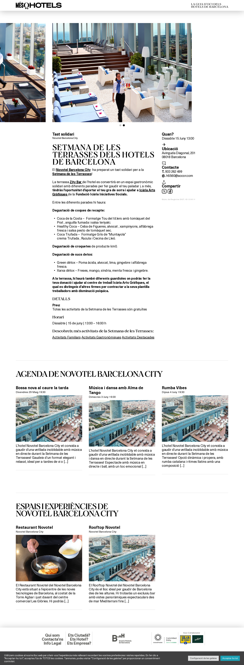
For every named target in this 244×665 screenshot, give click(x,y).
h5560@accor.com (179, 175)
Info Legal (52, 643)
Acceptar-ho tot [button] (230, 658)
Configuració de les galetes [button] (203, 658)
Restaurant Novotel (34, 527)
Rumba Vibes (174, 387)
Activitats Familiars (66, 337)
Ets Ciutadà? (79, 635)
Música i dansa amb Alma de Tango (116, 390)
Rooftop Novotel (104, 527)
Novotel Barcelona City (65, 138)
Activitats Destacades (138, 337)
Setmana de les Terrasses (71, 174)
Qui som (52, 635)
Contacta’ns (52, 639)
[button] (120, 125)
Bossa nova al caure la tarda (42, 387)
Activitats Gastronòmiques (101, 337)
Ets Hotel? (79, 639)
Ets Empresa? (79, 643)
